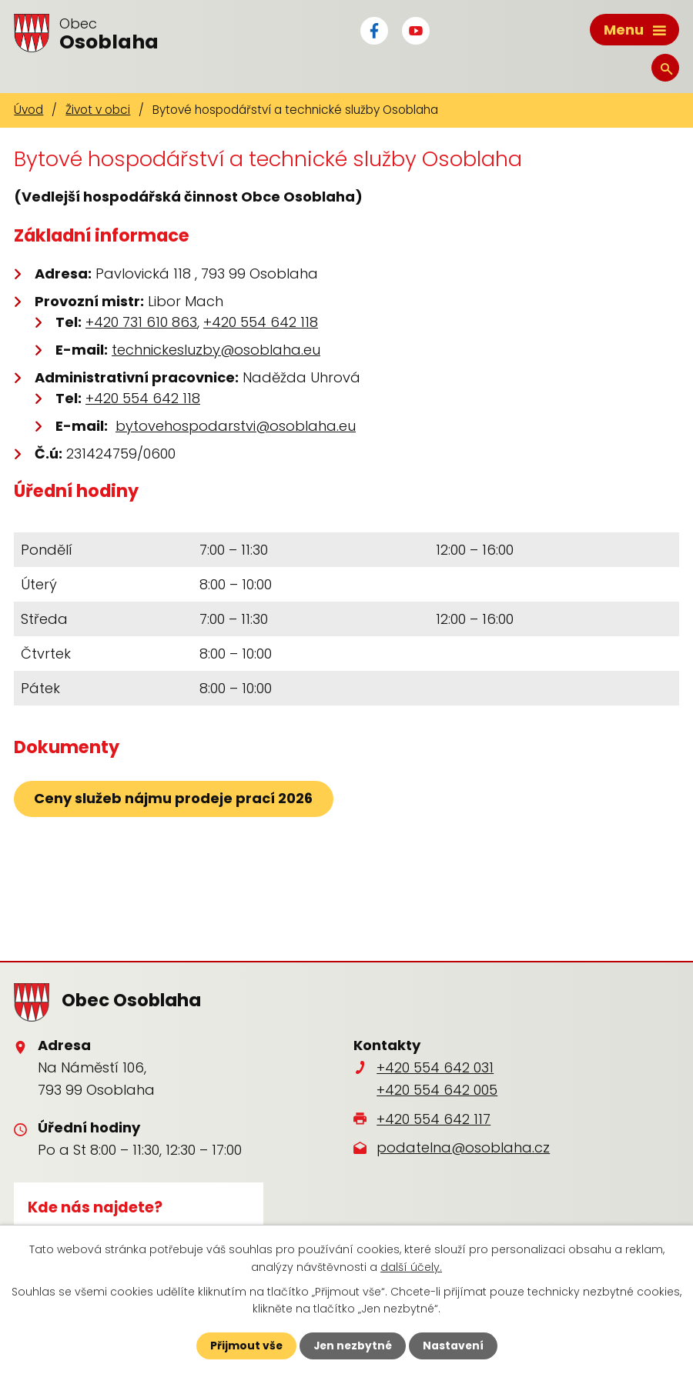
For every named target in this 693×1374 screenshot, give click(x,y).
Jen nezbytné (352, 1345)
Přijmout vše (244, 1345)
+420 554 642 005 (437, 1089)
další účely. (411, 1266)
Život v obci (97, 110)
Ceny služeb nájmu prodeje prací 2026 (174, 798)
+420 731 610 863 (141, 321)
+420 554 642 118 (260, 321)
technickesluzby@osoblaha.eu (216, 349)
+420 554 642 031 (435, 1067)
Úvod (28, 110)
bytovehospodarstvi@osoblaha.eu (236, 425)
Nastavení (454, 1345)
